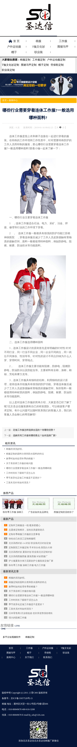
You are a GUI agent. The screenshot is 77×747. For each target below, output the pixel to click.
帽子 (14, 52)
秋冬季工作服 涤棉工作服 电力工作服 (27, 565)
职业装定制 (8, 70)
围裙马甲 (62, 46)
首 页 (16, 41)
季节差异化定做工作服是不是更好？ (24, 477)
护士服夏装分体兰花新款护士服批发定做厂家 (31, 561)
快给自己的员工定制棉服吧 (22, 538)
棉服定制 (25, 59)
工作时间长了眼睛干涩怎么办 (20, 473)
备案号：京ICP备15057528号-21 (17, 698)
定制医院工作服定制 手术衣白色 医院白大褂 (30, 547)
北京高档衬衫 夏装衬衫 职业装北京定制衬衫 (30, 552)
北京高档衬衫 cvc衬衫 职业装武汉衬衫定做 (30, 543)
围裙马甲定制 (29, 64)
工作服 (63, 41)
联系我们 (47, 657)
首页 (4, 100)
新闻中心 (13, 100)
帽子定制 (43, 64)
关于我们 (29, 657)
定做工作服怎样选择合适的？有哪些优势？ (34, 430)
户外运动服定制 (56, 59)
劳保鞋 (47, 652)
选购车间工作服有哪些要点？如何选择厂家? (34, 435)
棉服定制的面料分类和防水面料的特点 (25, 453)
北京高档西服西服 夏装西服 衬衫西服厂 (28, 556)
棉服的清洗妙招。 (15, 449)
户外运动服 (14, 46)
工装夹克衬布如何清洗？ (18, 482)
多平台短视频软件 (12, 637)
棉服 (38, 41)
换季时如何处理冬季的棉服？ (20, 458)
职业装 (38, 52)
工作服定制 (38, 59)
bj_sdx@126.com (37, 715)
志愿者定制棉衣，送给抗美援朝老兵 (26, 530)
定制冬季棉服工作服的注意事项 (24, 534)
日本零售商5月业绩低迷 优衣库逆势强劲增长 (31, 613)
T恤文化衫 (38, 46)
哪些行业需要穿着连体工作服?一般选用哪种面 (29, 468)
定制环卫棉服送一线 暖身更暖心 (24, 525)
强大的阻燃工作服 (18, 617)
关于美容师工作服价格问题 (19, 463)
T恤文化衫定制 (10, 64)
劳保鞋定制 (57, 64)
